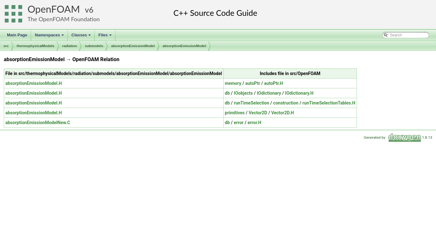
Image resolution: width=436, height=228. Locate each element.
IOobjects (243, 93)
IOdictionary (269, 93)
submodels (94, 46)
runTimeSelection (251, 102)
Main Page (17, 35)
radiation (69, 46)
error (239, 122)
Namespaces (50, 37)
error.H (254, 122)
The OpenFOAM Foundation (64, 19)
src (6, 46)
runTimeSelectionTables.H (328, 102)
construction (285, 102)
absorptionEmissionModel (133, 46)
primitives (235, 112)
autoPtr (252, 83)
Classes (82, 37)
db (227, 93)
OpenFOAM (54, 9)
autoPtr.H (273, 83)
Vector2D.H (282, 112)
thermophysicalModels (35, 46)
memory (233, 83)
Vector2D (258, 112)
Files (105, 37)
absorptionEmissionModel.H (33, 83)
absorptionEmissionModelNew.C (37, 122)
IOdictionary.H (299, 93)
